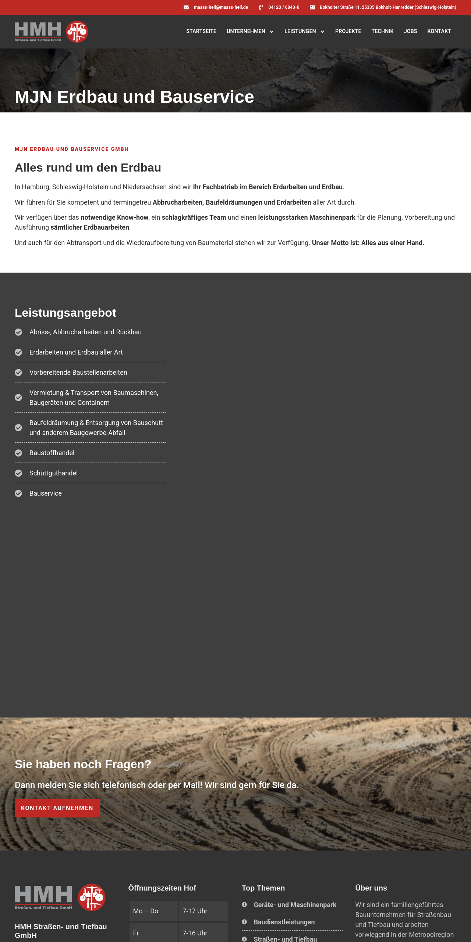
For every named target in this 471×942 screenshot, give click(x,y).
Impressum (55, 927)
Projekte (348, 31)
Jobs (410, 31)
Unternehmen (250, 31)
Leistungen (304, 31)
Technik (383, 31)
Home (26, 927)
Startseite (201, 31)
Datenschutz (91, 927)
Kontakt (439, 31)
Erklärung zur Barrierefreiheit (148, 927)
